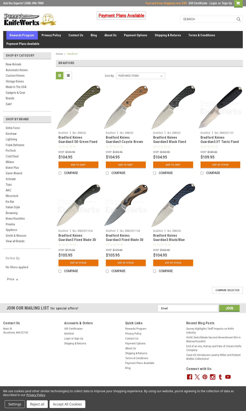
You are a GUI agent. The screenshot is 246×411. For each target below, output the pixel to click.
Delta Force (13, 128)
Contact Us (75, 35)
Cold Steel (12, 156)
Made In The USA (16, 87)
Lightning (11, 139)
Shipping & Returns (168, 35)
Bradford (72, 54)
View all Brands (15, 241)
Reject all (37, 404)
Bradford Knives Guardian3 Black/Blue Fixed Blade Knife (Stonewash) (169, 241)
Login (213, 3)
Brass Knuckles (15, 218)
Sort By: (109, 75)
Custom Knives (15, 76)
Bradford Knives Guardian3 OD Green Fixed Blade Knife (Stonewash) (78, 141)
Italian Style (13, 207)
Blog (94, 35)
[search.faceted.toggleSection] (13, 279)
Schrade (11, 179)
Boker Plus (12, 168)
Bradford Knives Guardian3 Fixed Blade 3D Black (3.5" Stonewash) (77, 239)
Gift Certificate (198, 3)
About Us (110, 35)
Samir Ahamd (14, 173)
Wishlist (69, 333)
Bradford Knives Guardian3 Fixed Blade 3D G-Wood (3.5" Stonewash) (125, 239)
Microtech (12, 196)
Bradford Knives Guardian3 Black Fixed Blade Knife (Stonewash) (172, 141)
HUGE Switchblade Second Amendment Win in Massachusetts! (213, 339)
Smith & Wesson (16, 236)
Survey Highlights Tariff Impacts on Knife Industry (210, 330)
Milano (10, 162)
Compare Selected (227, 290)
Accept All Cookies (67, 404)
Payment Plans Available (22, 44)
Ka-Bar (10, 202)
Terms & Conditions (201, 35)
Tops (9, 184)
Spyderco (11, 230)
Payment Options (135, 35)
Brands (10, 98)
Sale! (9, 104)
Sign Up (227, 3)
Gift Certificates (73, 328)
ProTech (11, 151)
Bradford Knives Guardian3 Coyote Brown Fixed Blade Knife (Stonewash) (124, 143)
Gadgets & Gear (15, 93)
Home (59, 54)
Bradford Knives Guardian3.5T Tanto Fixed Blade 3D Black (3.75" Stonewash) (220, 143)
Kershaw (11, 134)
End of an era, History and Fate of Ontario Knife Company (213, 348)
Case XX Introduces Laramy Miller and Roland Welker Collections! (213, 357)
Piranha (10, 224)
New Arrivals (13, 64)
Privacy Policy (51, 35)
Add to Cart (78, 164)
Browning (11, 213)
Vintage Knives (15, 81)
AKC (8, 190)
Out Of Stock (220, 164)
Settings (14, 404)
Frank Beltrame (15, 145)
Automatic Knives (17, 70)
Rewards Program (22, 35)
